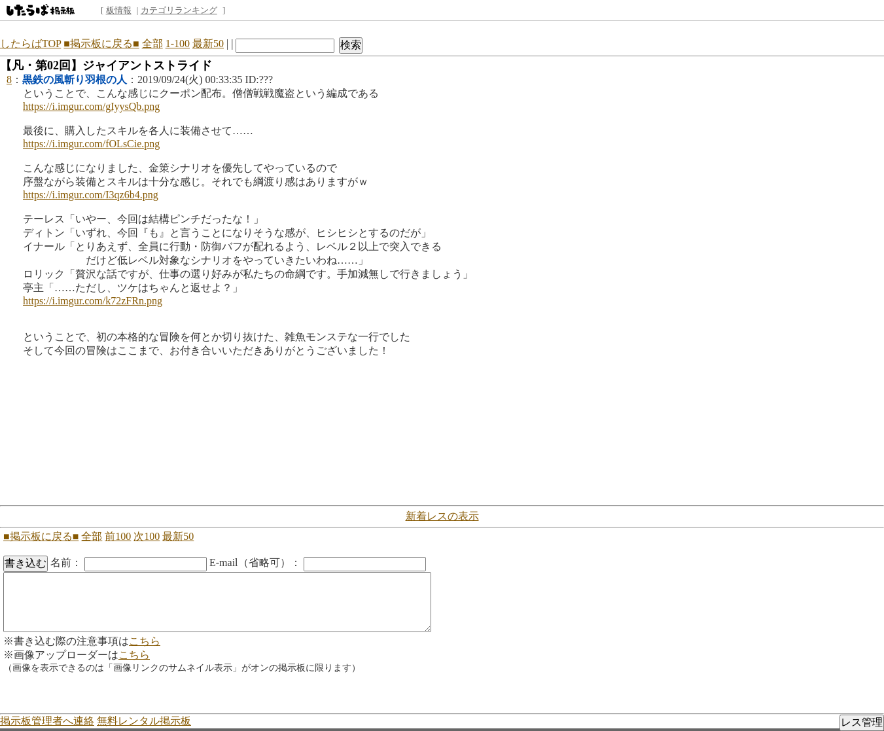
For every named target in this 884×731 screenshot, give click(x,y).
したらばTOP (30, 43)
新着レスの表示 (442, 516)
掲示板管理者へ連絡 (47, 720)
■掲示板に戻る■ (101, 43)
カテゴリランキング (179, 10)
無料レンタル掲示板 (144, 720)
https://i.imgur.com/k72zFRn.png (92, 300)
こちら (144, 641)
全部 (152, 43)
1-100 (178, 43)
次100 (146, 536)
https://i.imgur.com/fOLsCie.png (91, 143)
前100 (118, 536)
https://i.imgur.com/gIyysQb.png (91, 106)
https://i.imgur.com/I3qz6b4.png (90, 194)
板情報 (119, 10)
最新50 (208, 43)
